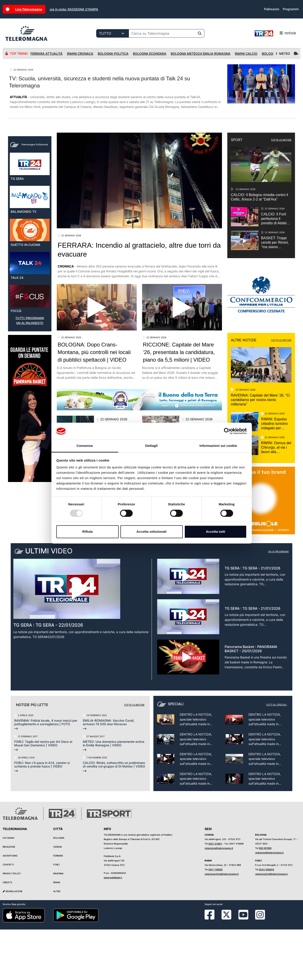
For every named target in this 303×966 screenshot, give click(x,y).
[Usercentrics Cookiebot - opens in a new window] (227, 431)
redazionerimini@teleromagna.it (222, 910)
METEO (286, 53)
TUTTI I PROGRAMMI (29, 407)
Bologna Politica (113, 53)
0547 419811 (215, 880)
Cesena (57, 883)
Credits (7, 919)
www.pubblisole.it (113, 914)
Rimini (56, 919)
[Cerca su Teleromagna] (162, 33)
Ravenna (58, 910)
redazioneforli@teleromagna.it (271, 910)
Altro (57, 928)
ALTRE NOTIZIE (243, 340)
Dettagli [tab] (151, 446)
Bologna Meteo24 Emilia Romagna (200, 53)
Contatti (8, 901)
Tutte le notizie (134, 741)
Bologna (58, 874)
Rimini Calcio (246, 53)
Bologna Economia (149, 53)
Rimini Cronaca (80, 53)
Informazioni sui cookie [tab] (218, 446)
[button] (25, 566)
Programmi (291, 9)
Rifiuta (87, 532)
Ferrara (58, 892)
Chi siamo (8, 874)
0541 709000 (215, 906)
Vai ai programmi (278, 588)
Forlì (56, 901)
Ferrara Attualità (47, 53)
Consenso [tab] (85, 446)
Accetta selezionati (151, 532)
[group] (29, 497)
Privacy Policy (12, 910)
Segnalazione (12, 928)
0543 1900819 (266, 906)
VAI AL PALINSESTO (29, 411)
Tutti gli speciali (276, 741)
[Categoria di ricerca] (112, 33)
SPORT (236, 140)
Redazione (9, 883)
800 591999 (265, 884)
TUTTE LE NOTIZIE (281, 139)
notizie (275, 33)
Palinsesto (271, 9)
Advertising (10, 892)
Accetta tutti (215, 532)
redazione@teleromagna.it (219, 884)
